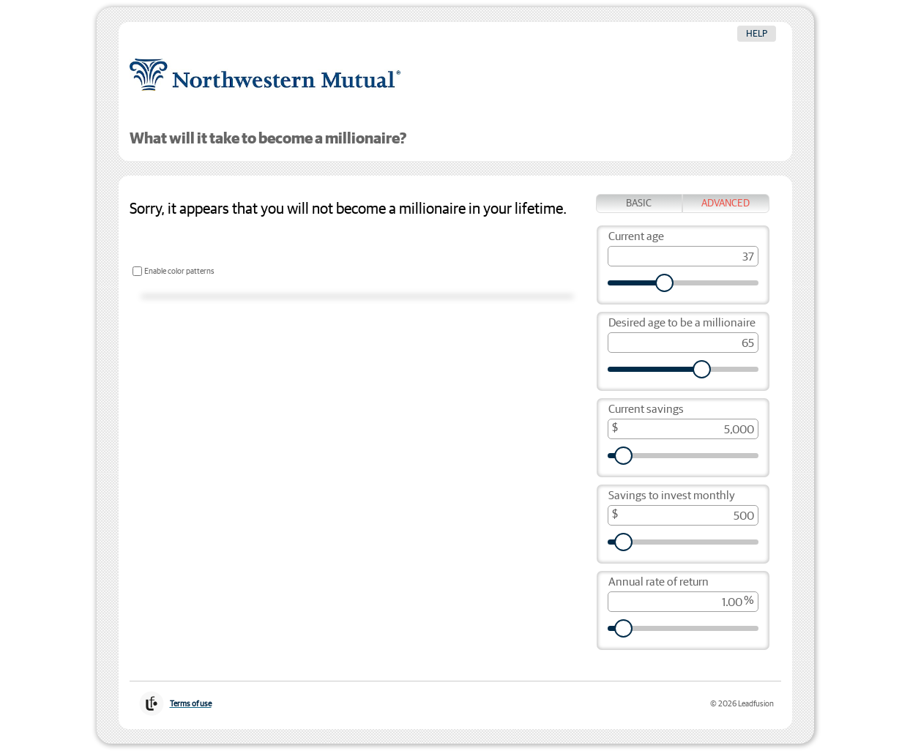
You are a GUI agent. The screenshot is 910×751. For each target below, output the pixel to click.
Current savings (646, 409)
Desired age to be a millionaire (682, 323)
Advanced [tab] (725, 203)
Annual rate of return (658, 582)
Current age (636, 236)
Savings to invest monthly (671, 495)
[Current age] (683, 256)
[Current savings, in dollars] (683, 429)
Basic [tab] (639, 203)
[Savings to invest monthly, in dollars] (683, 515)
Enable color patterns (179, 271)
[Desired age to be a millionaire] (683, 342)
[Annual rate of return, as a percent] (683, 601)
